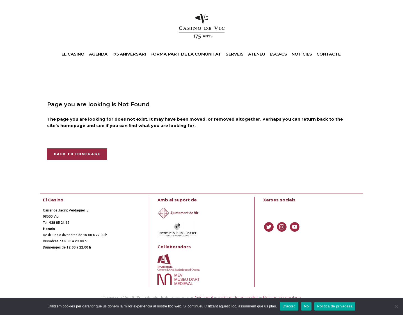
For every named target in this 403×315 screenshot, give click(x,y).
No (306, 306)
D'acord (289, 306)
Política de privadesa (334, 306)
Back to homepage (77, 154)
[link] (59, 223)
